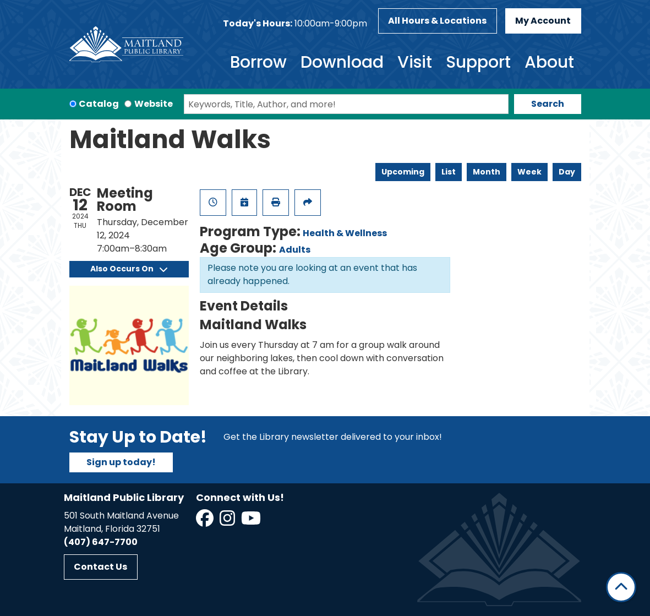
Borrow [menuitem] (258, 62)
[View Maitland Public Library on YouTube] (252, 521)
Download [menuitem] (342, 62)
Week (529, 171)
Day (567, 171)
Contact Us (100, 566)
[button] (295, 23)
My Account (543, 20)
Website (153, 103)
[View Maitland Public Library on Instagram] (228, 521)
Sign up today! (121, 462)
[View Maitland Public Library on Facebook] (205, 521)
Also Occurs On (128, 268)
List (448, 171)
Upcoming (402, 171)
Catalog (99, 103)
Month (486, 171)
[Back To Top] (621, 587)
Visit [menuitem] (414, 62)
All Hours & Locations (437, 20)
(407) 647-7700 (101, 542)
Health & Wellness (345, 233)
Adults (294, 249)
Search (547, 103)
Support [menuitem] (478, 62)
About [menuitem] (549, 62)
